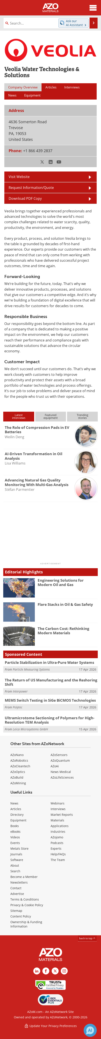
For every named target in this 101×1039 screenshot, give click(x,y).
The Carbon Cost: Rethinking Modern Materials (63, 630)
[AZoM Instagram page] (64, 970)
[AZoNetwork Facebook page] (45, 970)
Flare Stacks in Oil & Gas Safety (65, 604)
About (14, 865)
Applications (60, 826)
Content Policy (20, 916)
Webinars (57, 803)
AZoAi (55, 766)
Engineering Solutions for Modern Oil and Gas (61, 582)
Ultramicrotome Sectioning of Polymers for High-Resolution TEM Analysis (49, 720)
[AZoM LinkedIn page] (36, 970)
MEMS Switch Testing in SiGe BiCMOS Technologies (50, 700)
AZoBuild (16, 777)
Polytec (17, 707)
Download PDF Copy (25, 198)
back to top (87, 938)
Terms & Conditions (24, 899)
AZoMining (18, 783)
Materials (57, 820)
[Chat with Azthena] (90, 1030)
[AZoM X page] (55, 970)
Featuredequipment (50, 416)
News (14, 803)
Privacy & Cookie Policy (26, 905)
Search (15, 871)
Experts (56, 848)
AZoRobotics (19, 760)
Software (16, 860)
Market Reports (62, 815)
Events (15, 843)
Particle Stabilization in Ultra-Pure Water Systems (49, 662)
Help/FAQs (58, 854)
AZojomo (57, 837)
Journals (16, 854)
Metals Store (19, 848)
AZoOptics (17, 772)
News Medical (61, 772)
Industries (58, 831)
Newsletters (19, 882)
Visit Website (19, 176)
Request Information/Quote (31, 187)
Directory (17, 815)
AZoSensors (59, 755)
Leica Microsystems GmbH (30, 729)
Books (14, 826)
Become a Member (24, 877)
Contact (15, 888)
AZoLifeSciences (62, 777)
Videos (15, 837)
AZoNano (17, 755)
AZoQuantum (60, 760)
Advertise (17, 894)
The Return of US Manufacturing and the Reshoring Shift (51, 682)
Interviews (58, 809)
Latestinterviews (18, 416)
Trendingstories (82, 416)
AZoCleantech (20, 766)
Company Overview (23, 87)
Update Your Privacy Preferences (50, 1026)
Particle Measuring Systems (31, 669)
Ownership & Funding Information (26, 924)
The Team (58, 860)
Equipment (18, 820)
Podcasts (57, 843)
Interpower (20, 691)
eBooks (15, 831)
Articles (15, 809)
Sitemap (16, 911)
